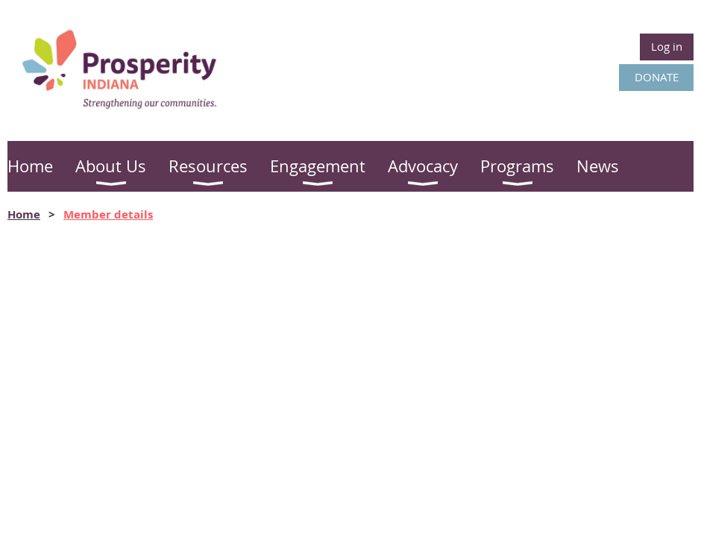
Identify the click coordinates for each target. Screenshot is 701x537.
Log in (666, 46)
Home (23, 214)
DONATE (657, 76)
